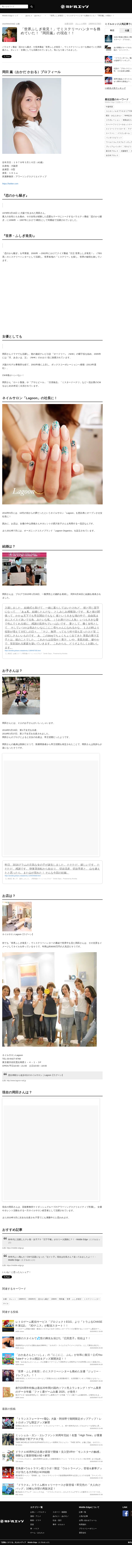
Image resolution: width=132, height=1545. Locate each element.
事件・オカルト (59, 1524)
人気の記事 (83, 1516)
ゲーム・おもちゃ (37, 1533)
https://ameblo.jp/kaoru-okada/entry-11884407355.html (23, 650)
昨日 (112, 30)
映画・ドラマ (35, 1520)
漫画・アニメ (35, 1516)
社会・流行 (57, 1520)
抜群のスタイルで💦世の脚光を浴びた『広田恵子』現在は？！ (53, 1338)
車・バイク (34, 1529)
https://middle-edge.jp (15, 1248)
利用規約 (82, 1524)
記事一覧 (82, 1512)
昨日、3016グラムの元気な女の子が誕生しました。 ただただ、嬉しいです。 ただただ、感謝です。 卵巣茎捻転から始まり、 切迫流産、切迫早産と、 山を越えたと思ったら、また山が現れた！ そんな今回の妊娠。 (52, 868)
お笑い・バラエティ (38, 1512)
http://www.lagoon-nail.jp (16, 1081)
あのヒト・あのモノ (33, 16)
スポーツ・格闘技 (60, 1512)
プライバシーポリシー (88, 1529)
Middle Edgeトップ (10, 16)
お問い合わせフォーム (88, 1520)
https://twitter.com (10, 183)
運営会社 (82, 1533)
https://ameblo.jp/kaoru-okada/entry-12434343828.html (23, 876)
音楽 (32, 1524)
